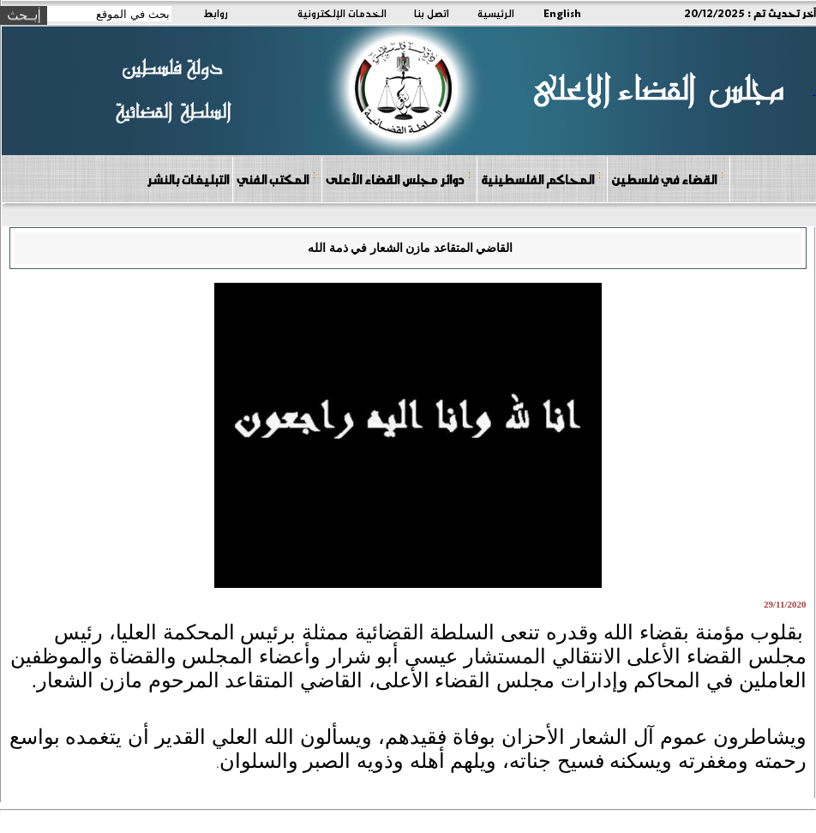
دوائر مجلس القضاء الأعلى (398, 178)
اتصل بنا (431, 12)
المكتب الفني (276, 178)
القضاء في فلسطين (667, 178)
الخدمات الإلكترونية (342, 12)
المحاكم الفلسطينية (541, 178)
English (562, 12)
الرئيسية (495, 12)
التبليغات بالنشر (188, 179)
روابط (215, 12)
